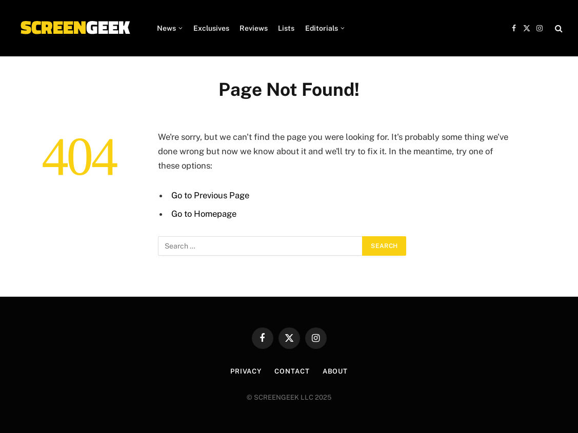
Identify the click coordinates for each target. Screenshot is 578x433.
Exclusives (211, 28)
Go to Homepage (203, 214)
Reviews (254, 28)
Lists (286, 28)
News (166, 28)
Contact (291, 371)
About (335, 371)
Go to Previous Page (210, 195)
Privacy (246, 371)
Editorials (321, 28)
